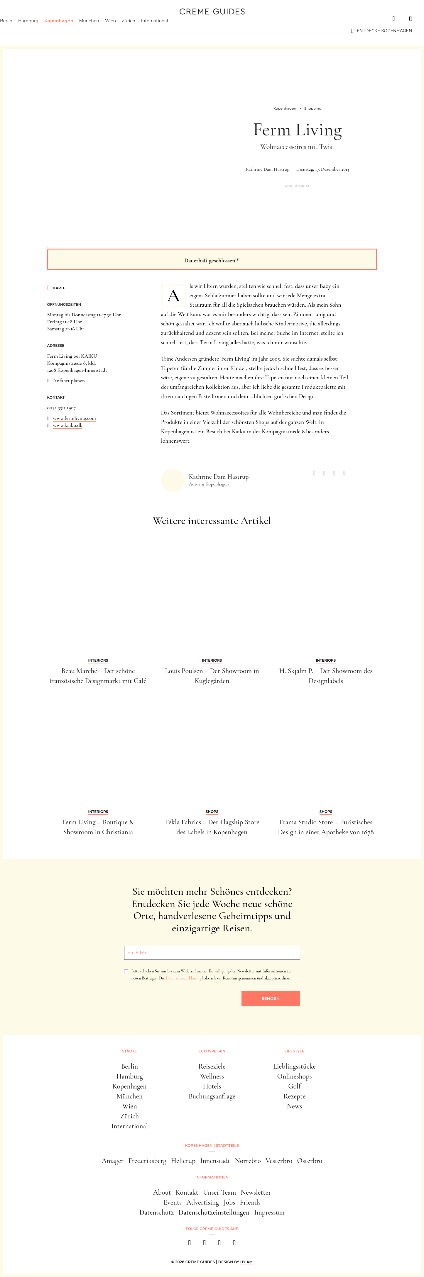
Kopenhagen (70, 30)
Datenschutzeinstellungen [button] (213, 1212)
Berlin (18, 30)
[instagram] (204, 1244)
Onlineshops (294, 1076)
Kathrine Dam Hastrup (268, 169)
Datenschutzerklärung (183, 978)
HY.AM (246, 1262)
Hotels (212, 1086)
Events (172, 1202)
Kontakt (187, 1192)
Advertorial (297, 186)
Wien (122, 30)
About (162, 1192)
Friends (250, 1202)
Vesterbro (279, 1161)
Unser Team (219, 1192)
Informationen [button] (212, 1177)
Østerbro (309, 1161)
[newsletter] (234, 1244)
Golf (294, 1086)
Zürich (140, 30)
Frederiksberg (147, 1161)
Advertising (202, 1202)
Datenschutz (156, 1212)
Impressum (269, 1212)
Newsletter (256, 1192)
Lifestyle (96, 18)
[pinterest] (219, 1244)
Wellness (212, 1076)
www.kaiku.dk (68, 425)
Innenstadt (215, 1161)
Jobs (229, 1202)
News (294, 1106)
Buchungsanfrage (212, 1096)
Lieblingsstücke (294, 1066)
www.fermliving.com (74, 418)
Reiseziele (211, 1066)
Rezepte (294, 1096)
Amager (113, 1161)
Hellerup (183, 1161)
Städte (21, 18)
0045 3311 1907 (61, 407)
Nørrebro (248, 1161)
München (101, 30)
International (166, 30)
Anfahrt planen (69, 380)
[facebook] (189, 1244)
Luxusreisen (57, 18)
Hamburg (40, 30)
